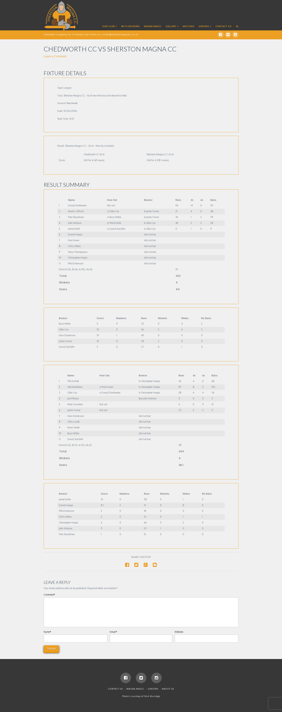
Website (179, 632)
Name (47, 632)
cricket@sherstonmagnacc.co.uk (120, 34)
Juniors (153, 689)
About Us (168, 689)
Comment (49, 595)
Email (113, 632)
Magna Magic (135, 689)
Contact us (115, 689)
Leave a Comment (55, 56)
